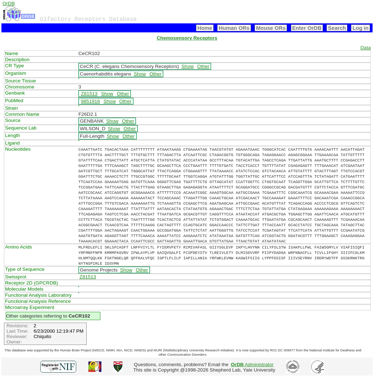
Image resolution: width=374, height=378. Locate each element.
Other (203, 66)
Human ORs (234, 28)
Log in (360, 28)
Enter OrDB (306, 28)
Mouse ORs (271, 28)
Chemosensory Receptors (187, 38)
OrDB (9, 3)
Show (188, 66)
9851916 (90, 101)
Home (205, 28)
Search (337, 28)
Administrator (252, 364)
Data (365, 47)
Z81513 (89, 93)
